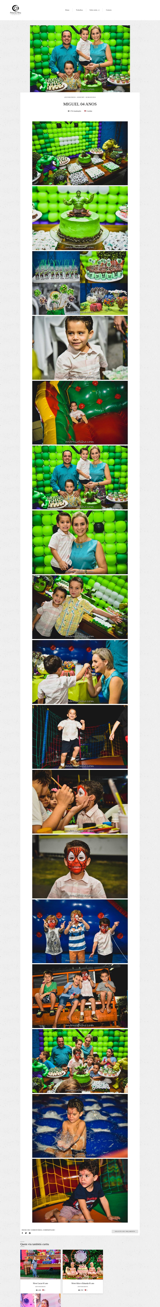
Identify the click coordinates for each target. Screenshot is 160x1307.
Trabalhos (79, 10)
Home (67, 10)
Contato (109, 10)
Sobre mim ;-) (94, 10)
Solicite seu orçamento (125, 1231)
